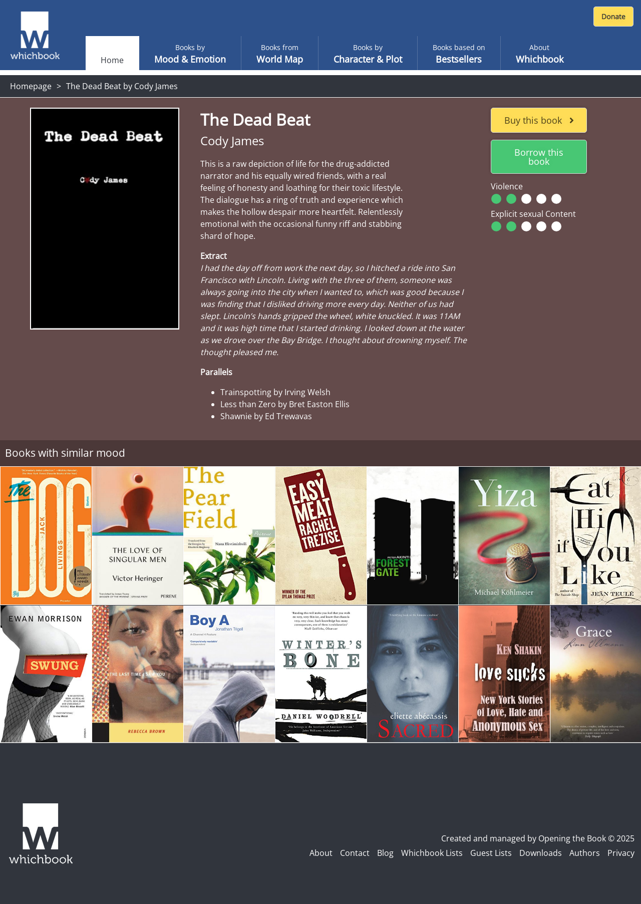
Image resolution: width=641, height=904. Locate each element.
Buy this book (539, 120)
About (321, 852)
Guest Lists (491, 852)
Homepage (31, 86)
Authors (584, 852)
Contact (355, 852)
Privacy (620, 852)
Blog (385, 852)
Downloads (540, 852)
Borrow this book (538, 156)
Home (112, 60)
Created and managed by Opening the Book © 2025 (537, 838)
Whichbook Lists (432, 852)
